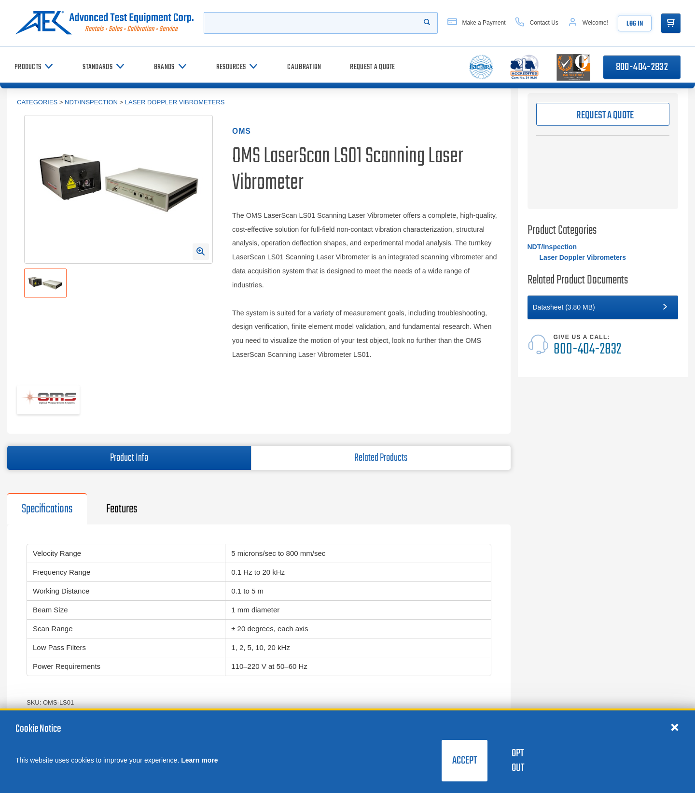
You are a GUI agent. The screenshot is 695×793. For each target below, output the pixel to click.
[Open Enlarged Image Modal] (201, 251)
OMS (241, 131)
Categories (37, 102)
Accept (464, 760)
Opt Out (518, 760)
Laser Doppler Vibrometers (175, 102)
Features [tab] (121, 509)
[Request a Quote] (372, 66)
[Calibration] (304, 66)
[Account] (588, 23)
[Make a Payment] (476, 23)
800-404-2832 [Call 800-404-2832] (642, 67)
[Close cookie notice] (675, 727)
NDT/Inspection (91, 102)
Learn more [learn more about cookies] (199, 760)
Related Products (380, 458)
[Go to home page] (104, 23)
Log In (634, 23)
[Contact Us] (536, 23)
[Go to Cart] (671, 23)
